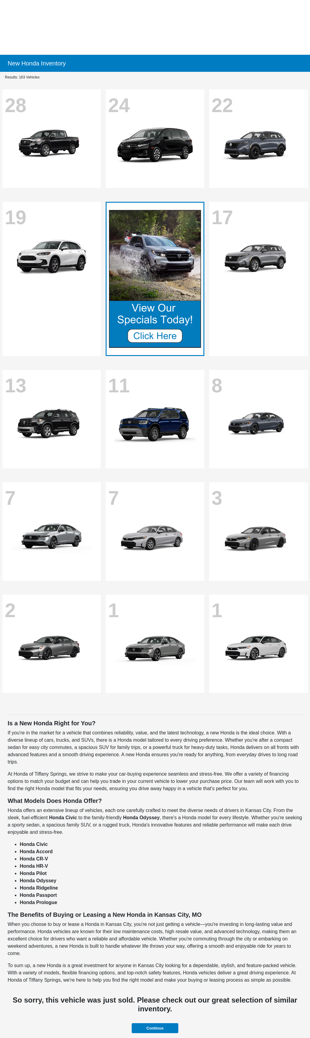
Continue (155, 1028)
